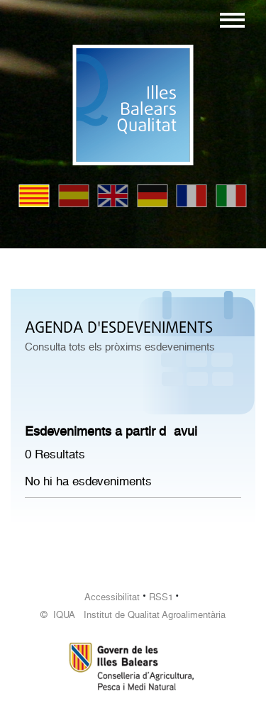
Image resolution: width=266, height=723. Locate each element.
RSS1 (161, 597)
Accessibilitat (112, 597)
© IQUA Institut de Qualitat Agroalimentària (133, 614)
